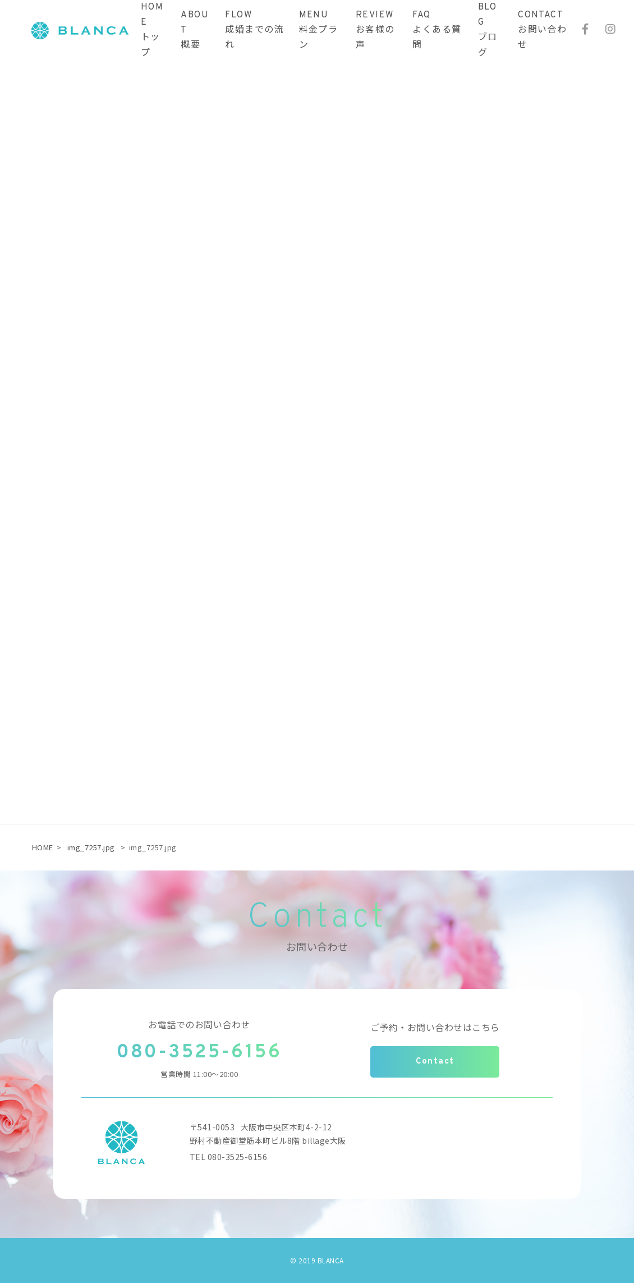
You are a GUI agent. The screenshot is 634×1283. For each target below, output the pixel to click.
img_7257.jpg (91, 847)
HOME (42, 847)
